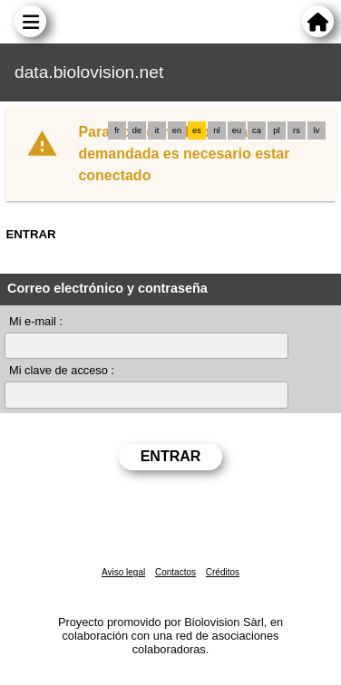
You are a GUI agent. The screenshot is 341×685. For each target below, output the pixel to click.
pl (276, 130)
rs (296, 130)
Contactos (175, 572)
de (136, 130)
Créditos (222, 572)
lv (317, 130)
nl (216, 130)
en (176, 130)
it (157, 130)
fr (117, 130)
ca (256, 130)
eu (236, 130)
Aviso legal (123, 572)
